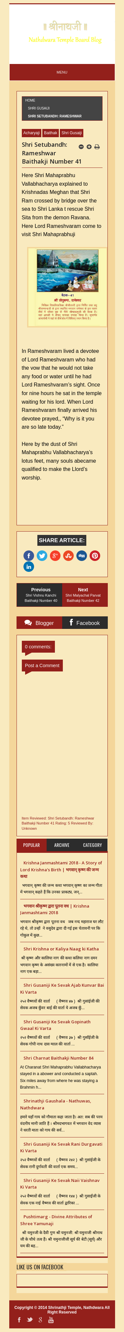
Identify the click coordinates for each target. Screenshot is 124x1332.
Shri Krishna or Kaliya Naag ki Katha (61, 949)
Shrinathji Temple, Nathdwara (76, 1307)
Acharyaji (31, 133)
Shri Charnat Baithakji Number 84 (58, 1058)
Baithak (50, 133)
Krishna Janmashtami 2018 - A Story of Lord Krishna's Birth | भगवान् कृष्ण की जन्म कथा (61, 869)
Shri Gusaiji (39, 108)
